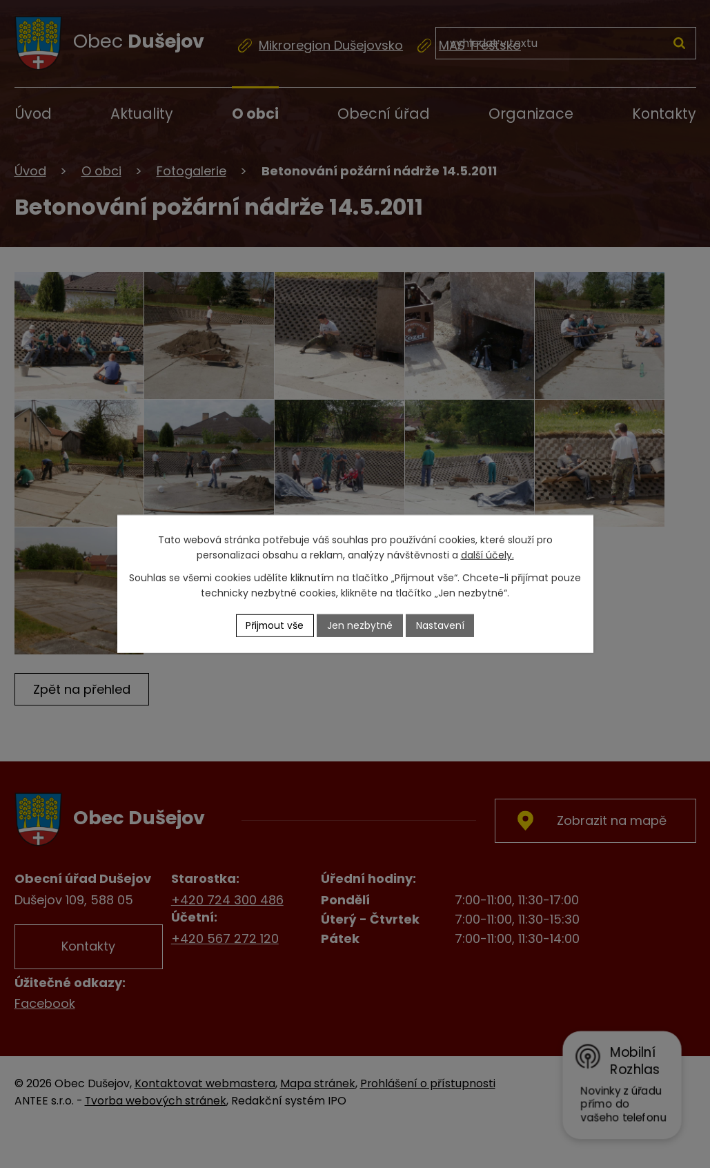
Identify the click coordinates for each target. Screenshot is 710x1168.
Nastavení (441, 625)
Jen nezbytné (360, 625)
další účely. (487, 555)
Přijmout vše (274, 625)
